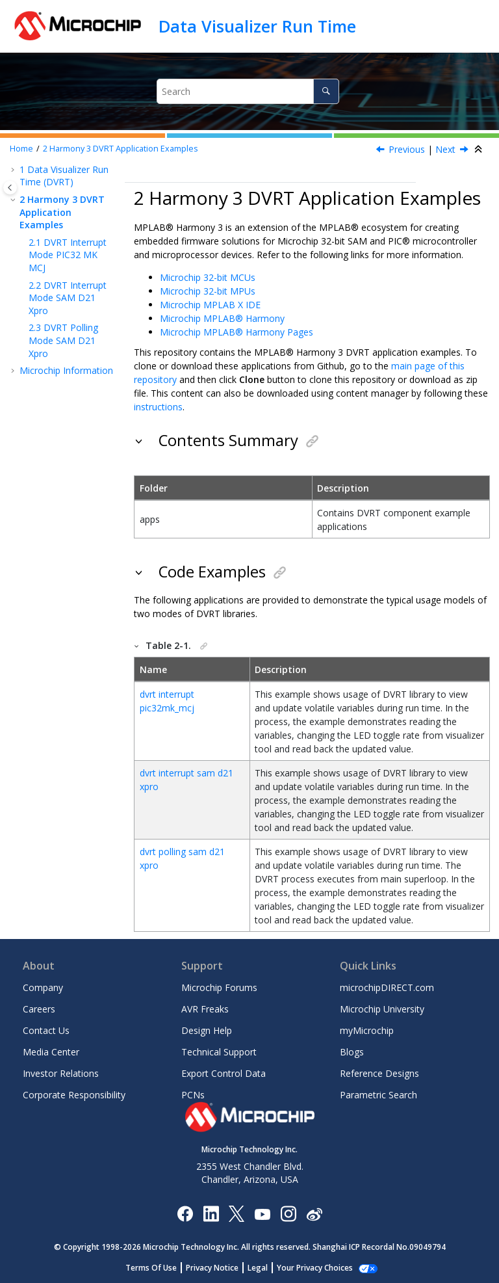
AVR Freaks (205, 1009)
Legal (265, 1267)
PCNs (193, 1095)
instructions (158, 407)
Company (43, 987)
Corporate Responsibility (74, 1095)
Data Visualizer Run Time (257, 26)
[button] (14, 169)
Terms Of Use (158, 1267)
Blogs (352, 1052)
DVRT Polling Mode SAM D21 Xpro (63, 340)
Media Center (51, 1052)
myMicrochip (367, 1030)
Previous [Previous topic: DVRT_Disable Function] (407, 149)
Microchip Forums (219, 987)
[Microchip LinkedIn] (211, 1213)
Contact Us (46, 1030)
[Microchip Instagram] (288, 1213)
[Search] (326, 91)
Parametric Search (378, 1095)
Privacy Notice (219, 1267)
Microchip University (382, 1009)
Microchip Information (66, 370)
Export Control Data (223, 1073)
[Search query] (248, 91)
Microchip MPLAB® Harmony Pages (236, 332)
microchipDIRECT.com (387, 987)
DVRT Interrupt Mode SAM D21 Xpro (68, 298)
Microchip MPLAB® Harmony (222, 318)
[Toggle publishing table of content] (10, 187)
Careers (39, 1009)
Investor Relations (61, 1073)
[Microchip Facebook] (185, 1213)
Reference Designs (379, 1073)
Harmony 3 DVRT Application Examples (120, 148)
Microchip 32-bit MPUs (207, 291)
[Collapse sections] (479, 149)
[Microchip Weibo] (314, 1213)
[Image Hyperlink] (262, 1213)
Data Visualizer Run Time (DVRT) (64, 176)
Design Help (206, 1030)
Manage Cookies (315, 1267)
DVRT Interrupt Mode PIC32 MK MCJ (68, 255)
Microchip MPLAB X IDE (210, 304)
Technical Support (219, 1052)
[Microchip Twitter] (236, 1213)
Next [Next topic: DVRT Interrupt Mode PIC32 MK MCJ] (445, 149)
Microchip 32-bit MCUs (207, 277)
